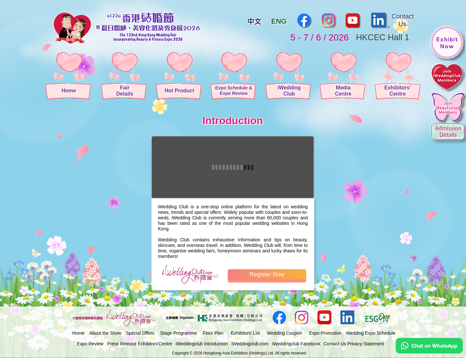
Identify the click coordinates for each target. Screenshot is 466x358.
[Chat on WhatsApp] (429, 351)
